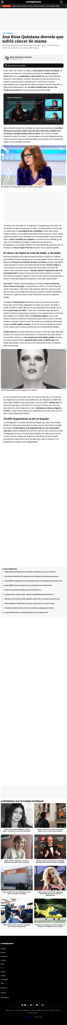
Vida (2, 983)
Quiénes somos (10, 1010)
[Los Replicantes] (30, 1017)
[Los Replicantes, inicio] (33, 2)
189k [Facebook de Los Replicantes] (27, 1005)
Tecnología (4, 979)
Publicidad (26, 1010)
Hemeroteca (5, 997)
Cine (2, 964)
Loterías (3, 992)
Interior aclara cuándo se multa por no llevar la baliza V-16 (23, 590)
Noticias (3, 949)
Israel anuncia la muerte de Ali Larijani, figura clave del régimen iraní (26, 612)
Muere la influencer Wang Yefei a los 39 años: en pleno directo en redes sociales (29, 603)
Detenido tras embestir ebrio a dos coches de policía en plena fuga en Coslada (29, 608)
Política (3, 952)
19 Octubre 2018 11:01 (16, 59)
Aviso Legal (19, 1010)
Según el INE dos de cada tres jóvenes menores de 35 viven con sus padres (50, 830)
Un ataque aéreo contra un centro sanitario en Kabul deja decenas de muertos (29, 594)
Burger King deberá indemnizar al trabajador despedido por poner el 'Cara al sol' (30, 572)
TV (2, 968)
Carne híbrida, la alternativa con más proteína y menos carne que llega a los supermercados (33, 581)
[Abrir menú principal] (2, 2)
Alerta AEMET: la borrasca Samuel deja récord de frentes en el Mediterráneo (28, 585)
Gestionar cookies (33, 1013)
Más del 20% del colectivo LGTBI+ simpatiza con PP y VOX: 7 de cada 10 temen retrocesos (32, 599)
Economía (4, 956)
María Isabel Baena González (21, 57)
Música (3, 972)
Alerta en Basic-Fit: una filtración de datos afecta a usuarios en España (17, 892)
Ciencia (3, 960)
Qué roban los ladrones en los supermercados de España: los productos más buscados (32, 576)
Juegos (3, 975)
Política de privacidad (42, 1010)
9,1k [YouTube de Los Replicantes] (39, 1005)
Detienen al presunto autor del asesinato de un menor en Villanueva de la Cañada (50, 925)
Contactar (33, 1010)
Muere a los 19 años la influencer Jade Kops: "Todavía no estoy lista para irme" (17, 830)
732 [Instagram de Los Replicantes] (44, 1005)
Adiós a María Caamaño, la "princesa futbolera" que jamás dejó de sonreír (16, 861)
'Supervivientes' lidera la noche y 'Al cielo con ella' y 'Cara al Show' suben (31, 6)
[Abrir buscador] (61, 2)
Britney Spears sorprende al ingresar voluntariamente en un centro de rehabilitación (50, 893)
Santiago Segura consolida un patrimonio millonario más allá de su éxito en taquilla (50, 861)
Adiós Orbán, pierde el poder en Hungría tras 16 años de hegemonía (17, 925)
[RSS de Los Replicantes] (22, 1005)
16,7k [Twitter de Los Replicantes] (33, 1005)
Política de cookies (55, 1010)
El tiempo (4, 988)
